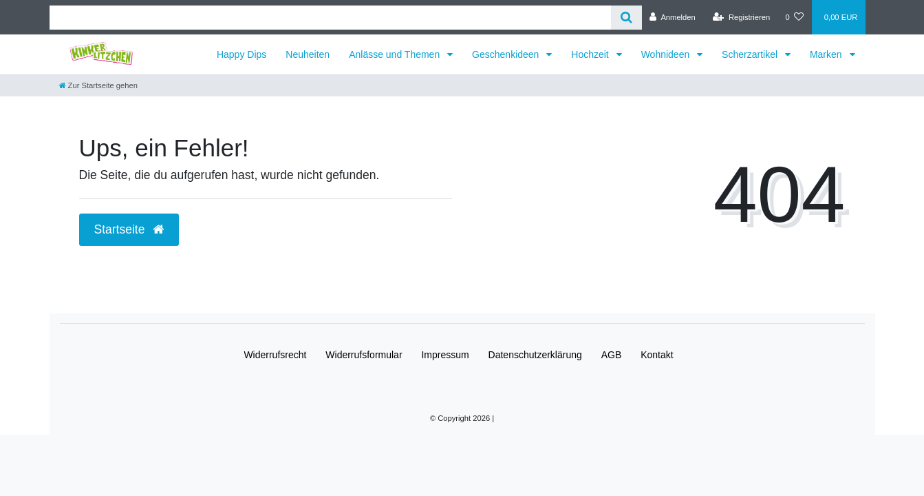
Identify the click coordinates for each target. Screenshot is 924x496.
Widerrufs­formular (363, 354)
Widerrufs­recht (275, 354)
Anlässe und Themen (395, 54)
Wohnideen (666, 54)
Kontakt (657, 354)
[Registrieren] (741, 17)
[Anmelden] (672, 17)
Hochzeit (591, 54)
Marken (827, 54)
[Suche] (626, 18)
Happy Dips (241, 54)
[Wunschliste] (794, 17)
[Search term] (331, 18)
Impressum (445, 354)
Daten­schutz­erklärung (535, 354)
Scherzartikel (751, 54)
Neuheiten (308, 54)
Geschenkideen (506, 54)
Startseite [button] (129, 229)
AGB (611, 354)
